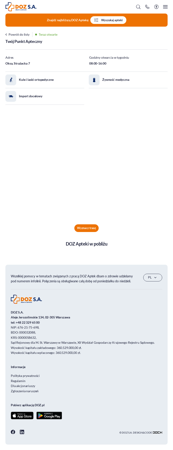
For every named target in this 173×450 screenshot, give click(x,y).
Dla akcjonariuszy (23, 386)
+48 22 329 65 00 (28, 322)
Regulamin (18, 381)
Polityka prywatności (25, 376)
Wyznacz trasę (86, 228)
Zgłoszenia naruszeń (25, 391)
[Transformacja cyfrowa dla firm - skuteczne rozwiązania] (157, 432)
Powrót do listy (17, 34)
